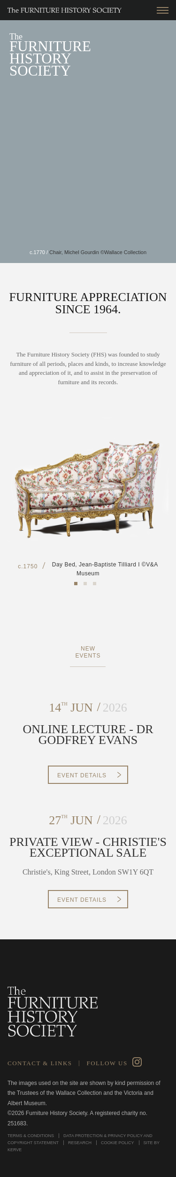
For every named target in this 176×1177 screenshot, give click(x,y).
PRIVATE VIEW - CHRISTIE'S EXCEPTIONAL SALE (88, 847)
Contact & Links (40, 1063)
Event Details (82, 775)
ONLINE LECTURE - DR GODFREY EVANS (88, 735)
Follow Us (106, 1063)
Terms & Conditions (31, 1135)
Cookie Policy (117, 1142)
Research (80, 1142)
